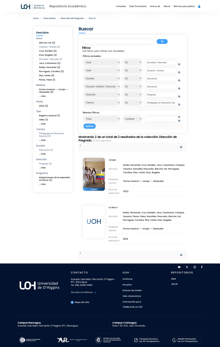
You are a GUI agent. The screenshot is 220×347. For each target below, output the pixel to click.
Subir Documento (138, 6)
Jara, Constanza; (166, 166)
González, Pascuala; (144, 170)
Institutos (128, 279)
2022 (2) (43, 106)
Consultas (121, 6)
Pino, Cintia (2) (46, 75)
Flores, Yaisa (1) (47, 79)
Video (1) (43, 119)
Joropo (111, 162)
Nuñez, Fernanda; (132, 166)
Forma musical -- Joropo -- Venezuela (143, 180)
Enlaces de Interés (132, 290)
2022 (126, 189)
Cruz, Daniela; (149, 166)
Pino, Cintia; (139, 173)
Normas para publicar (184, 6)
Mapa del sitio (80, 302)
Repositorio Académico (67, 6)
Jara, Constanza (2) (49, 63)
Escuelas (127, 284)
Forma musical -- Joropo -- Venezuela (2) (53, 91)
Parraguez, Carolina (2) (51, 71)
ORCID (174, 284)
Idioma (167, 6)
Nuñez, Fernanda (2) (49, 67)
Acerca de (155, 6)
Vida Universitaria (132, 296)
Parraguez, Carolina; (134, 220)
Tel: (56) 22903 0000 (81, 285)
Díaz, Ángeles (153, 173)
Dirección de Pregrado (72, 18)
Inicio (36, 18)
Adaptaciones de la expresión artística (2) (54, 179)
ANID (173, 279)
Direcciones (50, 18)
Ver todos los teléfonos (83, 292)
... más (42, 96)
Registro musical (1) (49, 115)
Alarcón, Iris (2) (47, 42)
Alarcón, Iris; (162, 170)
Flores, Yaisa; (140, 217)
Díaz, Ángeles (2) (48, 55)
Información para (132, 301)
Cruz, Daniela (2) (48, 51)
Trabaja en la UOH (132, 307)
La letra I (112, 209)
